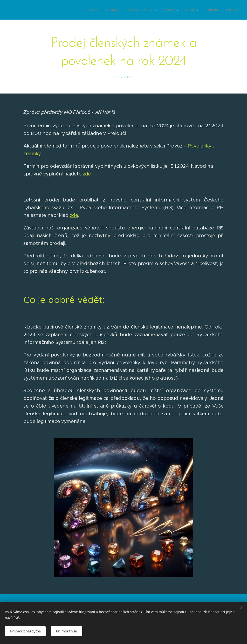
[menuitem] (94, 10)
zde (87, 174)
